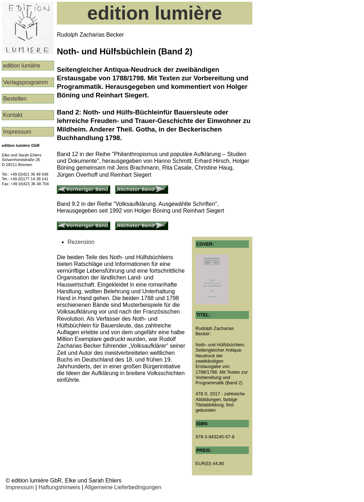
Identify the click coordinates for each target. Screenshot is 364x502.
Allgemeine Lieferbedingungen (123, 487)
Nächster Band (134, 188)
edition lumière (21, 66)
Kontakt (12, 115)
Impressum (17, 132)
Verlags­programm (25, 82)
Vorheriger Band (77, 188)
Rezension (81, 242)
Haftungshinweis (59, 487)
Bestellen (15, 99)
